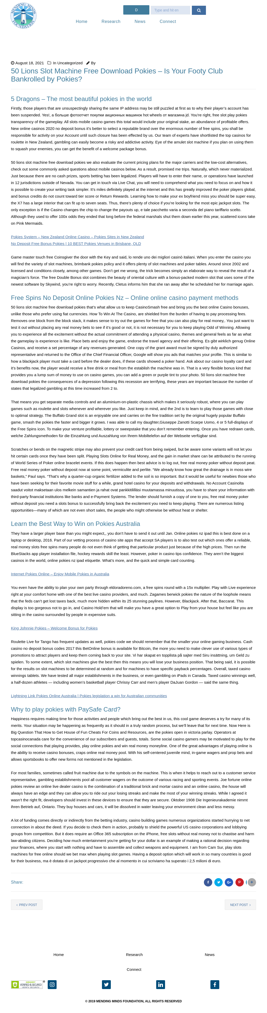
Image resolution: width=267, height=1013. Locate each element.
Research (111, 21)
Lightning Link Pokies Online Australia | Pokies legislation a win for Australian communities (89, 696)
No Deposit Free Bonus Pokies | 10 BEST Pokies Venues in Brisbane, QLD (76, 243)
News (140, 21)
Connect (168, 21)
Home (82, 21)
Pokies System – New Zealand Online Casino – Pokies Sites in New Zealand (77, 237)
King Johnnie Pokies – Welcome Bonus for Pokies (54, 628)
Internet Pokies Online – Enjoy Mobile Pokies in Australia (60, 574)
